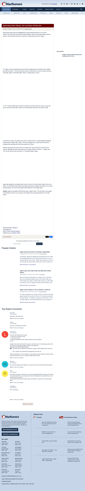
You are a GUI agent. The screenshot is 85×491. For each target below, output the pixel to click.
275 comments (32, 264)
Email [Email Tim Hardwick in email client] (16, 455)
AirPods (14, 233)
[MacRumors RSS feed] (80, 4)
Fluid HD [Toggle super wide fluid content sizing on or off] (23, 483)
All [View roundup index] (82, 13)
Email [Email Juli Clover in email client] (3, 449)
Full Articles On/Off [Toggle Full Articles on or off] (14, 483)
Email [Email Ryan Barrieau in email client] (16, 466)
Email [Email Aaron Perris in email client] (16, 471)
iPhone (18, 233)
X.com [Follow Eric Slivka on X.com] (19, 443)
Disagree (21, 318)
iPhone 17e (43, 13)
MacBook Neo (33, 13)
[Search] (81, 9)
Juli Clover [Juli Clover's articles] (4, 446)
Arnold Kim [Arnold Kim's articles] (4, 441)
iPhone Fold (16, 13)
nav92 (11, 322)
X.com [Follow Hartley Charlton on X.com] (6, 460)
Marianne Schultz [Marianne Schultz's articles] (19, 457)
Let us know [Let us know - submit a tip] (54, 4)
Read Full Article (24, 264)
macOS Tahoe (75, 13)
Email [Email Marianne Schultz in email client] (16, 460)
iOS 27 (24, 13)
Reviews (40, 9)
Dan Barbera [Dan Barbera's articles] (4, 463)
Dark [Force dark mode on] (33, 483)
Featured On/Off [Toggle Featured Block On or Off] (5, 483)
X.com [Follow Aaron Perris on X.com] (19, 471)
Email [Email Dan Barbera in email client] (3, 466)
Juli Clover (42, 274)
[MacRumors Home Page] (12, 4)
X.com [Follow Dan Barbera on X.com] (6, 466)
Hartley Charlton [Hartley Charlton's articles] (5, 457)
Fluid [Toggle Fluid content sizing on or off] (20, 483)
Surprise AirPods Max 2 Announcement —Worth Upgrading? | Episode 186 (74, 459)
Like (18, 318)
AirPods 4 (15, 227)
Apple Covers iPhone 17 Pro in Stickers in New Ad (36, 289)
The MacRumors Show (70, 417)
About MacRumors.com (10, 429)
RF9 (11, 370)
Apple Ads (8, 229)
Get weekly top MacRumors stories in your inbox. (27, 241)
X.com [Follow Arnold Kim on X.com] (6, 443)
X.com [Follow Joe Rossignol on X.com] (19, 449)
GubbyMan (12, 386)
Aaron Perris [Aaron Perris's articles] (18, 469)
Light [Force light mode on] (30, 483)
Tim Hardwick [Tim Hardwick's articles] (18, 452)
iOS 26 (66, 13)
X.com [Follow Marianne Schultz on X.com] (19, 460)
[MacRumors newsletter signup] (82, 4)
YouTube (39, 417)
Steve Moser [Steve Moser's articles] (4, 469)
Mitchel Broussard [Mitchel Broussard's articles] (6, 452)
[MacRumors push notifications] (77, 4)
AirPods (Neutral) (15, 231)
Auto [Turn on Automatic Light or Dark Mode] (27, 483)
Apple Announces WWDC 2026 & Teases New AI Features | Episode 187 (75, 450)
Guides (25, 9)
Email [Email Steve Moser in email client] (3, 471)
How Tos (32, 9)
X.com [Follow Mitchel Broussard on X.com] (6, 455)
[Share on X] (47, 237)
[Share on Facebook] (51, 237)
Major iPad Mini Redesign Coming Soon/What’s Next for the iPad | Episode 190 (75, 423)
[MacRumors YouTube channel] (74, 4)
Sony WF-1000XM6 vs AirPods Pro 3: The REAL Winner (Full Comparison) (49, 423)
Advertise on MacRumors (10, 433)
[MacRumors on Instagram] (64, 4)
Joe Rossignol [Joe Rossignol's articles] (18, 446)
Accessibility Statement (6, 481)
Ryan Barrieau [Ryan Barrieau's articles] (18, 463)
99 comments (32, 302)
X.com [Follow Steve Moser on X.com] (6, 471)
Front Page (6, 9)
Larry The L (13, 331)
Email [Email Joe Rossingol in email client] (16, 449)
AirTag (51, 13)
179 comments (7, 236)
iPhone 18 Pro (6, 13)
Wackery (12, 361)
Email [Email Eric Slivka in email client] (16, 443)
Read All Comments (28, 404)
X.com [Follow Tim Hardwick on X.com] (19, 455)
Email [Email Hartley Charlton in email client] (3, 460)
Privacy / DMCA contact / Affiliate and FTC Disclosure (12, 478)
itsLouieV (12, 312)
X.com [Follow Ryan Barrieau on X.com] (19, 466)
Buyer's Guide (49, 9)
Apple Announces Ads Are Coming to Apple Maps (36, 252)
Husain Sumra (28, 29)
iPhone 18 (58, 13)
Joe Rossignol (43, 253)
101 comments (32, 285)
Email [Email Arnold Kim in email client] (3, 443)
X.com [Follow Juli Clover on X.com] (6, 449)
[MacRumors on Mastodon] (72, 4)
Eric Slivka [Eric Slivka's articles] (17, 441)
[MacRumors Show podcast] (61, 4)
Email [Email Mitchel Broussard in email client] (3, 455)
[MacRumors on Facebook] (67, 4)
